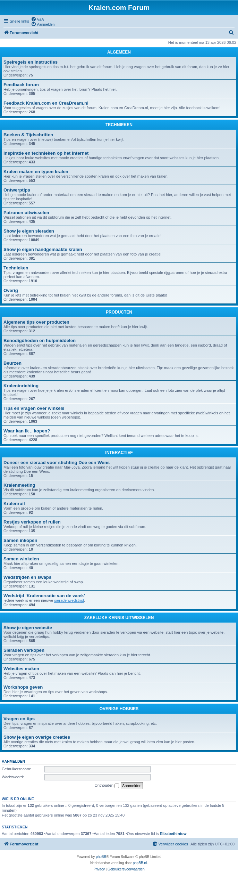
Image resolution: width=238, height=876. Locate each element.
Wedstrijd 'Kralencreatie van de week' (44, 595)
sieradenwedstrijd (69, 600)
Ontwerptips (16, 190)
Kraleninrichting (21, 385)
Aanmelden (13, 761)
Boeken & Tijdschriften (28, 134)
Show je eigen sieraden (28, 231)
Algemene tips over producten (36, 322)
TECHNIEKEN (119, 124)
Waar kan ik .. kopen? (26, 430)
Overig (10, 290)
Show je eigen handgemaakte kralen (42, 249)
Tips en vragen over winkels (34, 408)
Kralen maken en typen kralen (35, 171)
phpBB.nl (140, 863)
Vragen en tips (19, 718)
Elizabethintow (173, 834)
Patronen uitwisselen (26, 212)
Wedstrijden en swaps (27, 577)
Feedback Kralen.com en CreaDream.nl (45, 103)
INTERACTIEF (119, 452)
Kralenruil (14, 503)
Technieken (15, 267)
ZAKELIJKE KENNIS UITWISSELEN (119, 617)
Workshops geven (23, 687)
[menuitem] (37, 19)
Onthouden (107, 785)
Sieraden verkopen (23, 650)
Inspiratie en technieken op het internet (45, 153)
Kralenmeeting (19, 485)
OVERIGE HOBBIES (119, 708)
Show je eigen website (27, 627)
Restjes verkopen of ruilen (32, 522)
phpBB (101, 857)
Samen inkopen (20, 540)
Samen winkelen (21, 558)
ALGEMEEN (119, 52)
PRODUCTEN (119, 312)
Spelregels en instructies (30, 62)
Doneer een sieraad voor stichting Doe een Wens (56, 462)
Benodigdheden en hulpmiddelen (39, 340)
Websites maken (21, 668)
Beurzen (12, 363)
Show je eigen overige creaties (36, 737)
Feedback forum (21, 84)
